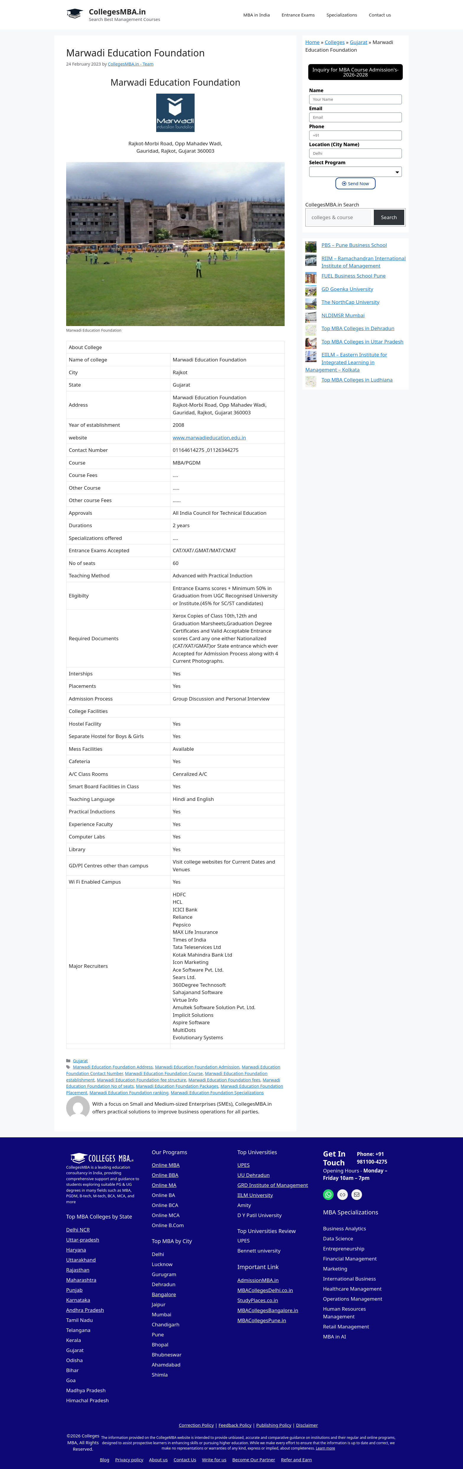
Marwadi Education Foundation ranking (129, 1092)
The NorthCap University (350, 302)
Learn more (325, 1448)
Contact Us (185, 1460)
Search (389, 217)
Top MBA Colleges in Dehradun (358, 328)
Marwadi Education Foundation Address (113, 1067)
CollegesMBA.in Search (332, 204)
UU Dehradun (253, 1175)
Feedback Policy (235, 1425)
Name (316, 90)
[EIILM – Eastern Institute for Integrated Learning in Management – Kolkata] (311, 357)
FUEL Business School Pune (354, 275)
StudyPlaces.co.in (257, 1300)
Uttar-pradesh (82, 1239)
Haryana (76, 1249)
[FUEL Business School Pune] (311, 278)
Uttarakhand (81, 1259)
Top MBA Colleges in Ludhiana (357, 379)
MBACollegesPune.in (261, 1320)
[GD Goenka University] (311, 292)
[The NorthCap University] (311, 305)
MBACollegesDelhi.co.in (265, 1290)
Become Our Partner (253, 1460)
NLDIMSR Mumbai (343, 315)
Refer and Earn (296, 1460)
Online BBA (165, 1175)
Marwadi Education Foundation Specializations (217, 1092)
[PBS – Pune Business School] (311, 248)
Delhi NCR (78, 1229)
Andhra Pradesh (85, 1310)
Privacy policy (129, 1460)
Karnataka (78, 1300)
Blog (104, 1460)
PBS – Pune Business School (354, 245)
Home (312, 42)
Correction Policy (196, 1425)
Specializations (342, 15)
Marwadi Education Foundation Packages (177, 1086)
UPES (243, 1165)
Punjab (74, 1289)
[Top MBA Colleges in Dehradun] (311, 331)
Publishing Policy (273, 1425)
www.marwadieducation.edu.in (209, 437)
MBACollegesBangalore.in (267, 1310)
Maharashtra (81, 1279)
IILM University (255, 1195)
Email (315, 108)
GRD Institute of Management (272, 1185)
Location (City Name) (334, 144)
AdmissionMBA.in (258, 1280)
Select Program (327, 162)
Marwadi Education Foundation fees (224, 1080)
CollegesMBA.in (117, 11)
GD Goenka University (347, 289)
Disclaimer (307, 1425)
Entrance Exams (298, 15)
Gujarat (80, 1061)
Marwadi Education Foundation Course (164, 1073)
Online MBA (166, 1165)
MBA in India (256, 15)
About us (158, 1460)
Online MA (164, 1185)
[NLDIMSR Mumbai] (311, 318)
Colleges (335, 42)
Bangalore (164, 1294)
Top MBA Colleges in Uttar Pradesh (362, 341)
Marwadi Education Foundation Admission (197, 1067)
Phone (316, 126)
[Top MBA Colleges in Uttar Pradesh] (311, 344)
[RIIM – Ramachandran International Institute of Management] (311, 261)
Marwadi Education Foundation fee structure (141, 1080)
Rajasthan (77, 1269)
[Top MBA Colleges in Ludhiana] (311, 382)
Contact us (380, 15)
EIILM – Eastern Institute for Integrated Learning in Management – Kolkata (346, 362)
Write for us (214, 1460)
